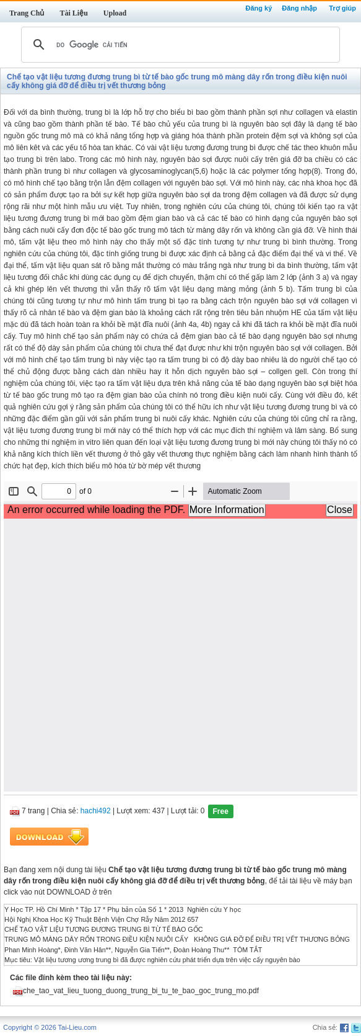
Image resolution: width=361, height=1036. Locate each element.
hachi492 (95, 810)
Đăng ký (258, 8)
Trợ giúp (342, 8)
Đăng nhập (299, 8)
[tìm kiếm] (178, 44)
